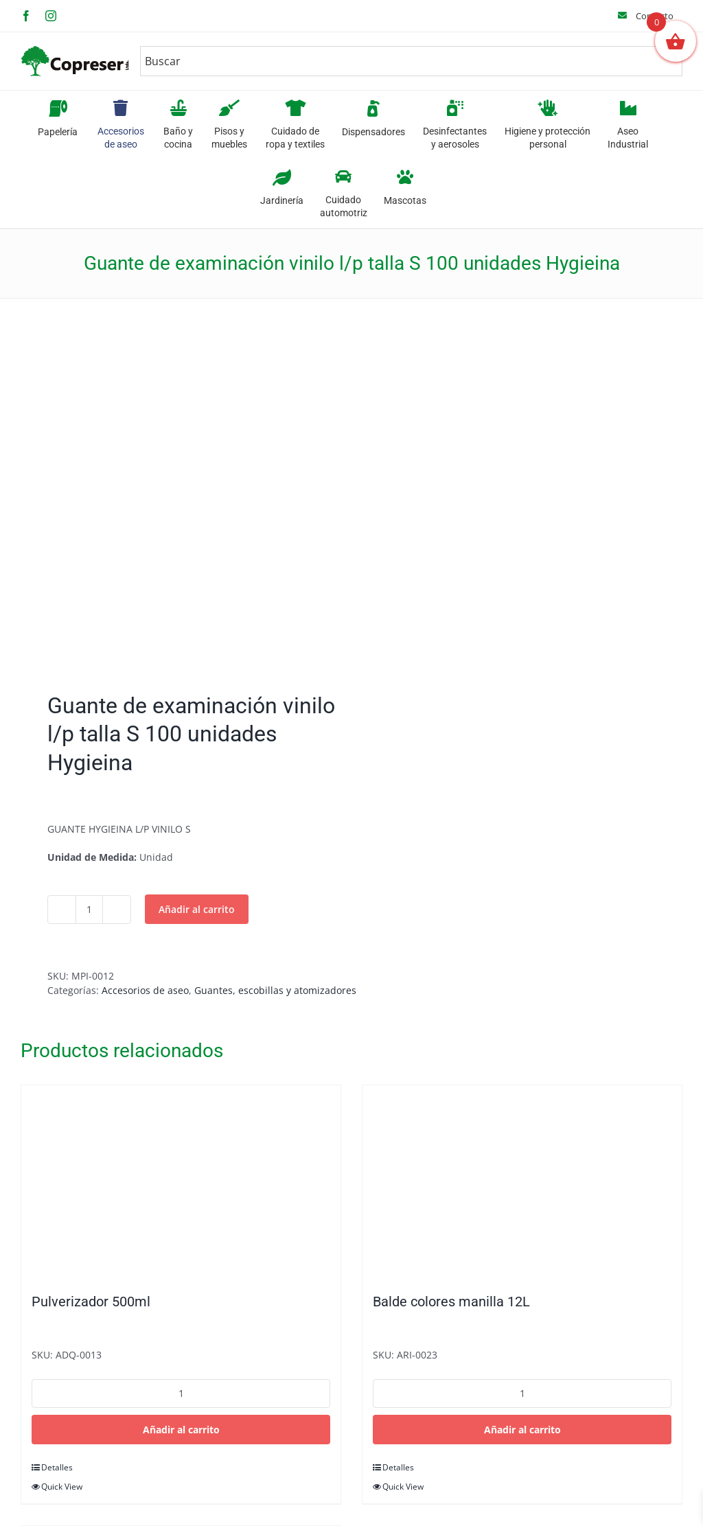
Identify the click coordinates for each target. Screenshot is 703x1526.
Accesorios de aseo (145, 990)
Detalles (57, 1467)
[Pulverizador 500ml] (181, 1182)
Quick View (61, 1486)
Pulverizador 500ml (91, 1301)
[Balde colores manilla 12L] (522, 1182)
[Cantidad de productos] (89, 909)
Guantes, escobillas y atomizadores (275, 990)
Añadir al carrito (197, 909)
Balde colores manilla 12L (451, 1301)
